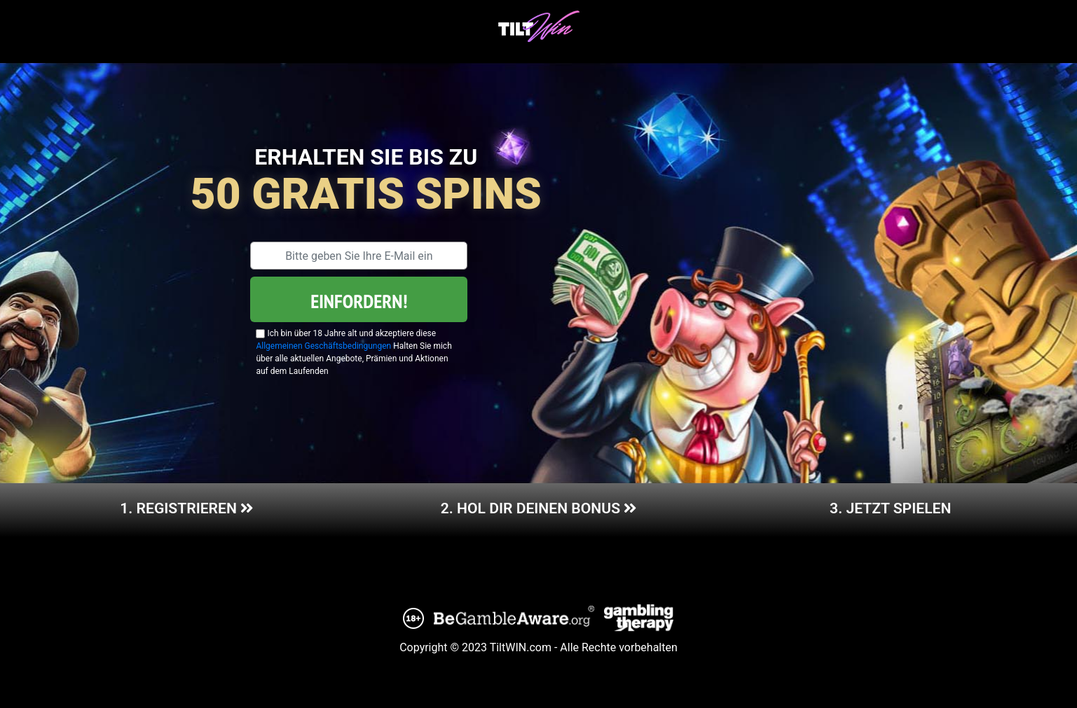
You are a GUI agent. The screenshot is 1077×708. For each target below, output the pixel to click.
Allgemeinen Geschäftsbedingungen (323, 346)
